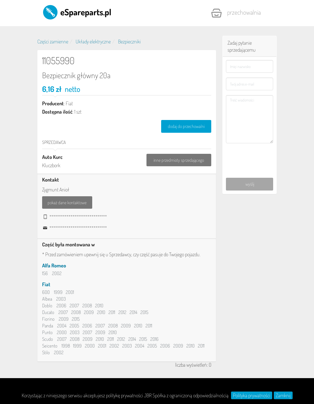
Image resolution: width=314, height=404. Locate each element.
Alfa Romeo (54, 265)
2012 (122, 312)
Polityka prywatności (251, 395)
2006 (61, 306)
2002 (57, 273)
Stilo (46, 352)
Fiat (46, 284)
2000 (62, 332)
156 (45, 273)
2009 (89, 312)
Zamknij (283, 395)
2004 (61, 326)
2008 (87, 306)
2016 (154, 339)
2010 (99, 306)
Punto (47, 332)
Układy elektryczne (93, 41)
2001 (70, 292)
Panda (47, 326)
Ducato (48, 312)
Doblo (47, 306)
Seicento (49, 346)
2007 (74, 306)
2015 (144, 312)
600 (46, 292)
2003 (61, 299)
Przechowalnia (236, 13)
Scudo (47, 339)
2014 (133, 312)
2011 (111, 312)
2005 (74, 326)
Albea (47, 299)
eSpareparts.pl (76, 11)
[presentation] (249, 154)
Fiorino (48, 319)
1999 (58, 292)
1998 (66, 346)
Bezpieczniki (129, 41)
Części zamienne (52, 41)
